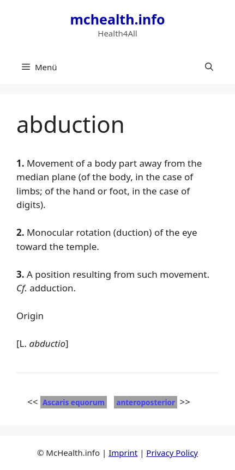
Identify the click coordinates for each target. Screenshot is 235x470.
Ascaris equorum (74, 402)
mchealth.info (117, 19)
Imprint (123, 452)
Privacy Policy (172, 452)
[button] (209, 67)
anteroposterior (145, 402)
